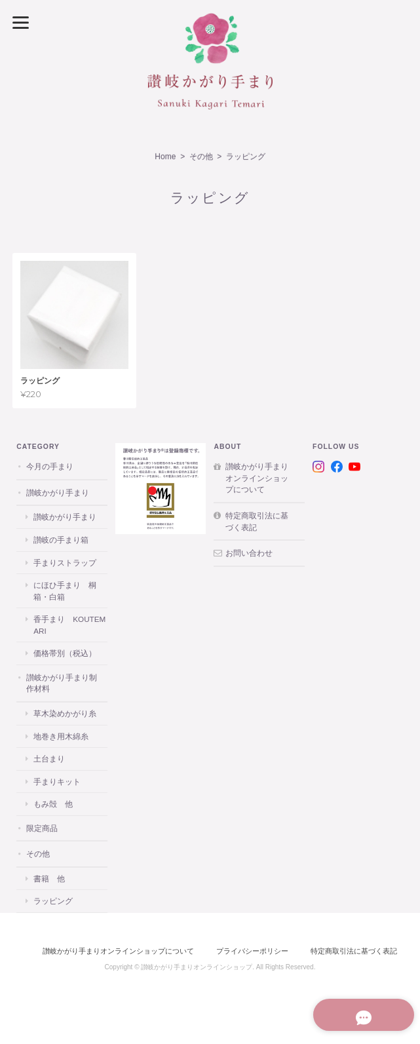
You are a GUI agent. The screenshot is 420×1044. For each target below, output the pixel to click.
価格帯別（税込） (64, 653)
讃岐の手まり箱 (60, 539)
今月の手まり (49, 466)
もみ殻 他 (53, 804)
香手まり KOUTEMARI (69, 625)
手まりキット (57, 781)
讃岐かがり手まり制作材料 (61, 683)
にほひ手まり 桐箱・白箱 (64, 591)
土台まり (49, 758)
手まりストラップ (64, 562)
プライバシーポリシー (252, 951)
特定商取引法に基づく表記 (256, 521)
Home (165, 156)
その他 (201, 156)
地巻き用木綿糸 (60, 736)
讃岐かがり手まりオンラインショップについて (256, 477)
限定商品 (42, 828)
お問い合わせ (249, 553)
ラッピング (53, 901)
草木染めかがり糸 (64, 713)
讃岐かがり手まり (57, 492)
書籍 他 (49, 878)
